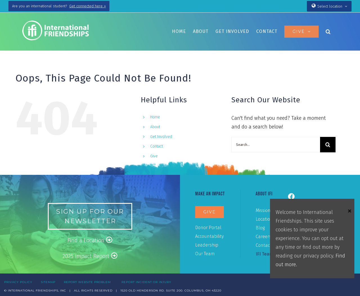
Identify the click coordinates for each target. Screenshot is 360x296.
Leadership (206, 245)
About (155, 127)
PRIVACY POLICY (18, 282)
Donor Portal (208, 227)
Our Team (205, 253)
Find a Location (90, 240)
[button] (328, 31)
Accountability (209, 236)
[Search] (328, 144)
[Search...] (275, 144)
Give (154, 156)
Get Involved (161, 136)
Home (155, 117)
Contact (156, 146)
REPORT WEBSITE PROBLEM (87, 282)
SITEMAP (48, 282)
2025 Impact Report (90, 255)
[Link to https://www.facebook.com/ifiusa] (291, 196)
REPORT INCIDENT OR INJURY (146, 282)
